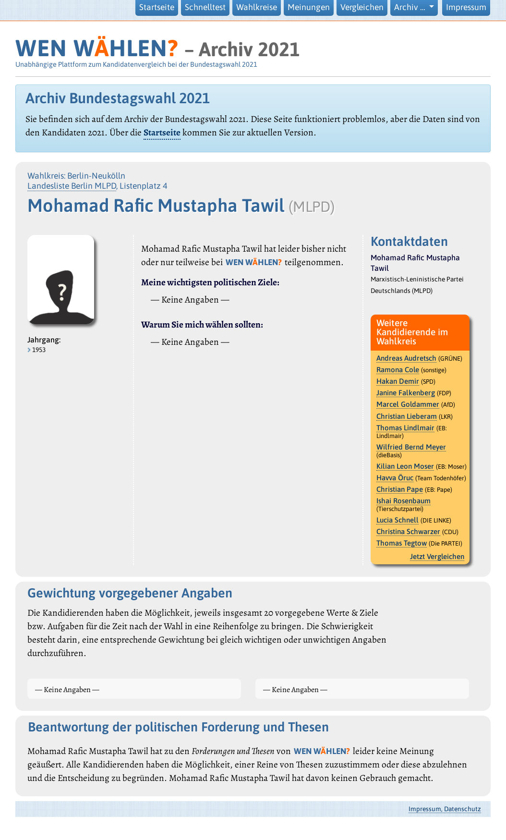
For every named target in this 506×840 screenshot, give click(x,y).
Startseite (156, 7)
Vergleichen (362, 7)
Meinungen (309, 7)
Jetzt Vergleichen (437, 556)
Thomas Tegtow (401, 543)
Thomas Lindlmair (405, 428)
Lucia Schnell (397, 520)
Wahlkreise (256, 7)
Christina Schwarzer (408, 531)
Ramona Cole (397, 369)
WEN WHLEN (96, 48)
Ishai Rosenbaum (403, 501)
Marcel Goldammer (407, 404)
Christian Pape (399, 489)
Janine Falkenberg (405, 393)
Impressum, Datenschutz (445, 809)
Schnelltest (205, 7)
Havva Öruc (394, 478)
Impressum (466, 7)
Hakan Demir (397, 381)
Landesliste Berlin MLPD (71, 186)
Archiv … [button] (410, 7)
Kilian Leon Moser (405, 466)
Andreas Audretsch (406, 358)
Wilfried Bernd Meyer (411, 447)
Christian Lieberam (406, 416)
